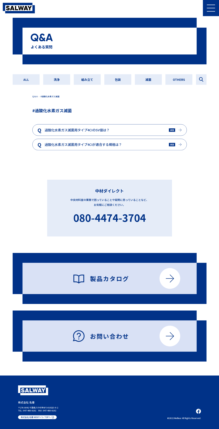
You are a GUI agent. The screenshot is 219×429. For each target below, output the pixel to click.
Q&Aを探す (201, 79)
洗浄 (57, 79)
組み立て (87, 79)
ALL (26, 79)
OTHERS (179, 79)
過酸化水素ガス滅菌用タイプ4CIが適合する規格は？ (83, 145)
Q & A (35, 96)
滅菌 (148, 79)
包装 (118, 79)
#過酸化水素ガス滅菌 (50, 96)
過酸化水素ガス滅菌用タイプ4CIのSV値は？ (77, 130)
